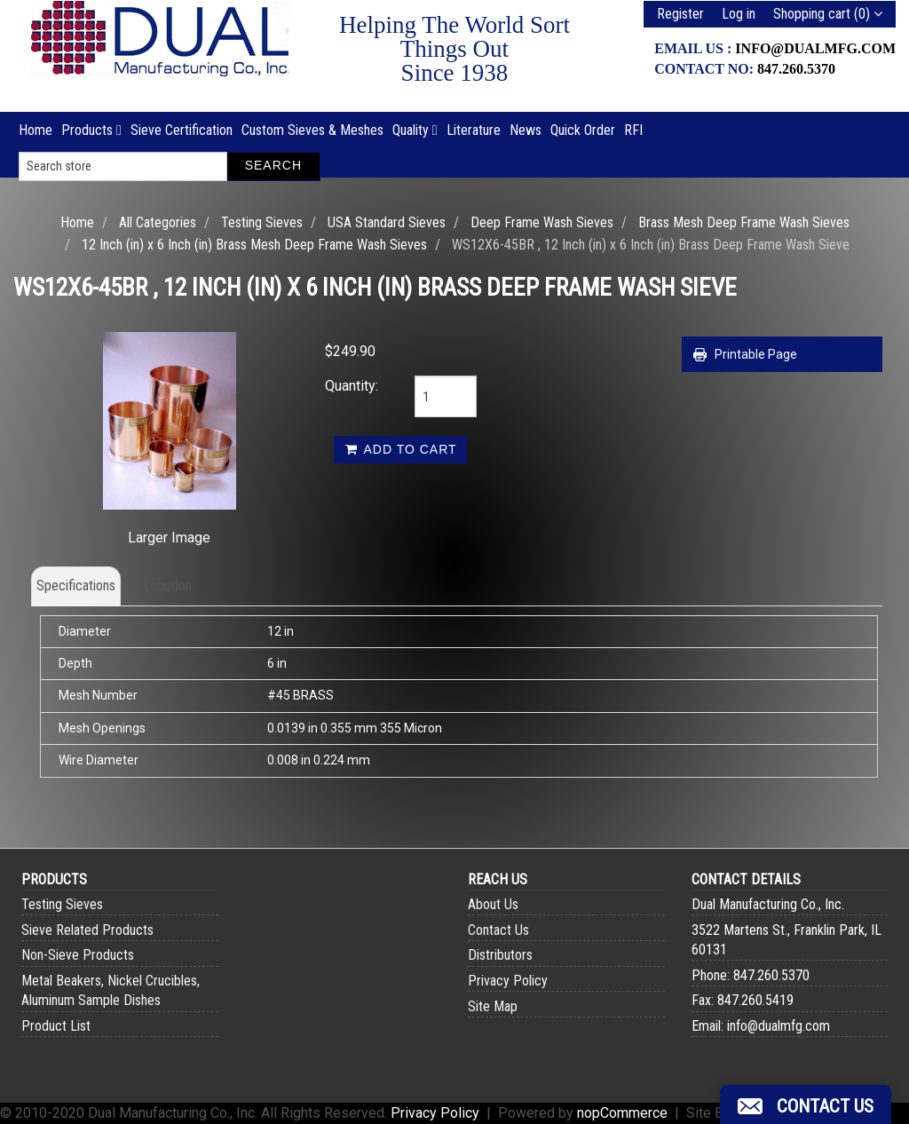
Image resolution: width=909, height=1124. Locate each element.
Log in (738, 13)
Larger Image (169, 537)
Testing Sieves (262, 222)
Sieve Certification (181, 130)
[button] (805, 1104)
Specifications (75, 585)
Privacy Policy (508, 980)
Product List (56, 1025)
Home (35, 130)
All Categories (157, 222)
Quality (415, 130)
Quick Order (582, 130)
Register (680, 13)
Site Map (493, 1006)
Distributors (500, 954)
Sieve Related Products (87, 930)
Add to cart (400, 449)
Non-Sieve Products (77, 954)
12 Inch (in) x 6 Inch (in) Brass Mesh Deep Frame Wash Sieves (254, 244)
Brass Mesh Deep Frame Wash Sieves (744, 222)
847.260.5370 (796, 68)
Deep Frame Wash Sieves (541, 222)
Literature (474, 130)
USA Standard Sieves (387, 222)
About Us (493, 904)
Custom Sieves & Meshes (312, 130)
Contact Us (498, 930)
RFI (633, 130)
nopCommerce (622, 1112)
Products (91, 130)
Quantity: (351, 385)
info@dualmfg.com (815, 48)
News (525, 130)
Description (160, 585)
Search (273, 165)
